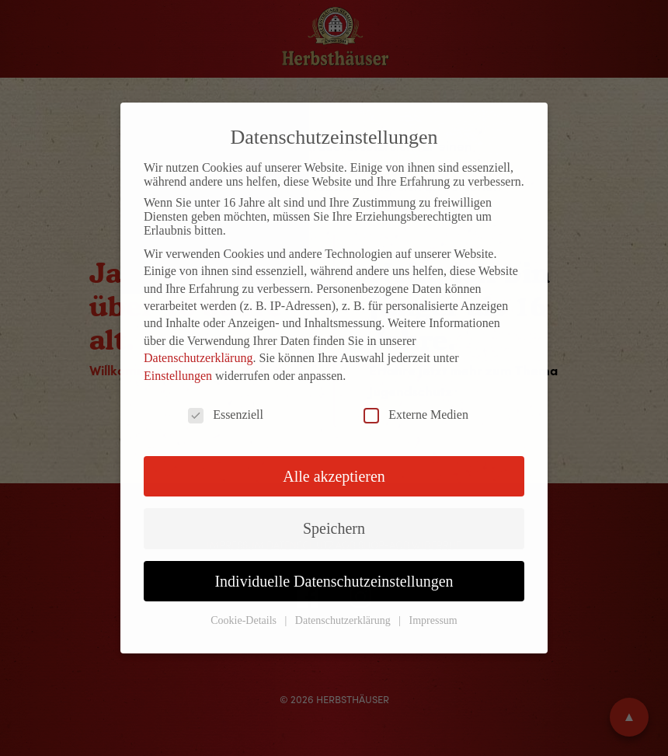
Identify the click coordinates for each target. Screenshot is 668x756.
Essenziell (225, 415)
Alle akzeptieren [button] (334, 476)
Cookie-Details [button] (244, 620)
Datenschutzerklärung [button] (344, 620)
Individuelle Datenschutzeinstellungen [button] (333, 581)
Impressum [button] (433, 620)
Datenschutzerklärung (198, 357)
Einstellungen (178, 375)
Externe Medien (416, 415)
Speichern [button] (334, 528)
